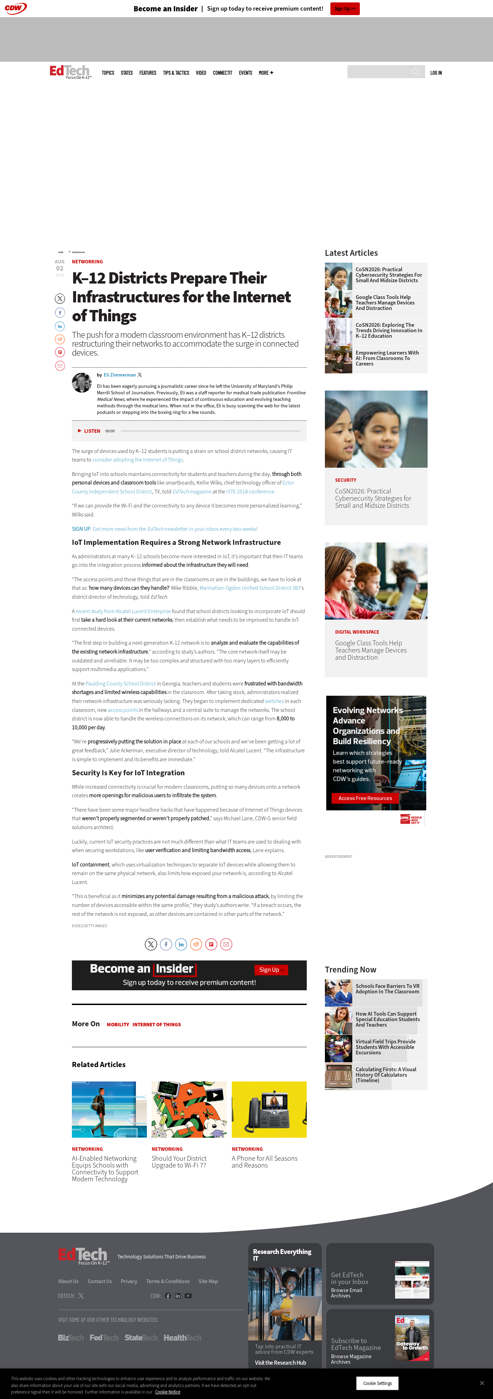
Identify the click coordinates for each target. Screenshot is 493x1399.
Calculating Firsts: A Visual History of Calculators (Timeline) (386, 1075)
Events (245, 72)
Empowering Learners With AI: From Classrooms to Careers (387, 358)
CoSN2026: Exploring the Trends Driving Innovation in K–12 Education (389, 330)
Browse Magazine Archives (351, 1359)
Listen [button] (92, 431)
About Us (68, 1281)
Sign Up (342, 8)
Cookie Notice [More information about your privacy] (167, 1392)
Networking (78, 252)
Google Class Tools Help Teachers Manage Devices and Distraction (385, 303)
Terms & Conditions (168, 1281)
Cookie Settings (377, 1383)
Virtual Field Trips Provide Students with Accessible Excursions (386, 1047)
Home (60, 252)
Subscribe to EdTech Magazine (356, 1345)
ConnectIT (222, 72)
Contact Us (100, 1281)
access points (123, 710)
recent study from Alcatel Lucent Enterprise (123, 611)
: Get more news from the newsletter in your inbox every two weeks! (164, 529)
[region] (246, 1383)
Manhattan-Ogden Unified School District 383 (250, 587)
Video (201, 72)
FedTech (104, 1338)
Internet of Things (156, 1024)
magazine (201, 491)
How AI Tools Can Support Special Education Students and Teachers (388, 1019)
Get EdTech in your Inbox (349, 1279)
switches (274, 701)
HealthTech (182, 1338)
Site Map (208, 1281)
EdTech (181, 491)
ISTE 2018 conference (250, 491)
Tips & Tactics (176, 72)
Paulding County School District (121, 683)
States (126, 72)
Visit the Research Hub (280, 1363)
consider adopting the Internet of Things (137, 459)
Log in (436, 73)
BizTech (71, 1338)
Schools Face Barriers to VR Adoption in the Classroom (387, 988)
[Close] (482, 1382)
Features (147, 72)
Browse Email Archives (346, 1293)
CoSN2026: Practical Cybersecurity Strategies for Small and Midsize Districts (389, 275)
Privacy (129, 1281)
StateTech (141, 1338)
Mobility (118, 1024)
